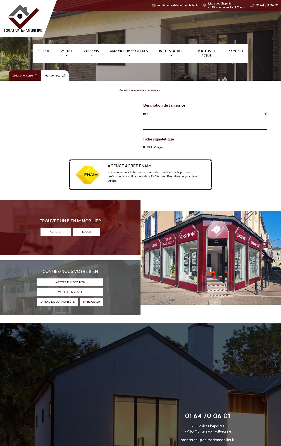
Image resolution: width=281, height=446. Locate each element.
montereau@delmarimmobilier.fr (177, 5)
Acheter (56, 229)
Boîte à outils (171, 51)
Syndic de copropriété (58, 299)
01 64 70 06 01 (267, 5)
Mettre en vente (70, 289)
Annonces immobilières (129, 51)
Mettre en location (70, 279)
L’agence (66, 51)
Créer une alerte (25, 75)
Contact (236, 51)
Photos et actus (206, 53)
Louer (86, 229)
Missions (91, 51)
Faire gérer (91, 299)
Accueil (43, 51)
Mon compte (55, 75)
